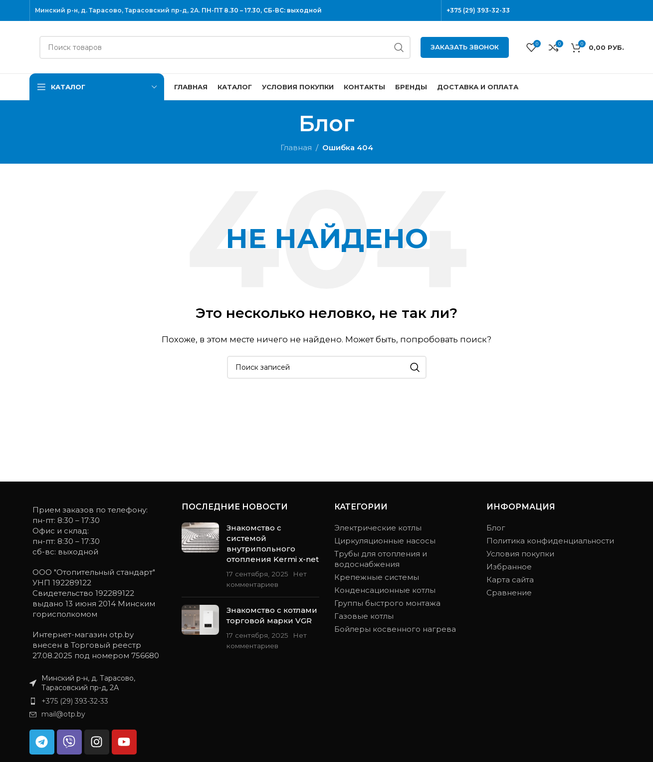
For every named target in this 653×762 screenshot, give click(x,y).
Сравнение (509, 592)
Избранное (509, 566)
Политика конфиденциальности (550, 540)
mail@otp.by (63, 714)
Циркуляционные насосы (384, 540)
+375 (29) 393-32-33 (478, 10)
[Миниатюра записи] (200, 555)
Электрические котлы (378, 527)
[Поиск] (225, 47)
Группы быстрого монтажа (387, 603)
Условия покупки (520, 553)
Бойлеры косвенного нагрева (395, 629)
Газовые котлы (364, 616)
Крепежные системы (376, 577)
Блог (495, 527)
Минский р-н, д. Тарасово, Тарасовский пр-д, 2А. (117, 10)
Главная (296, 147)
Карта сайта (510, 579)
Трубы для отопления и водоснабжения (380, 559)
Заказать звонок (465, 47)
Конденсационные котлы (384, 590)
